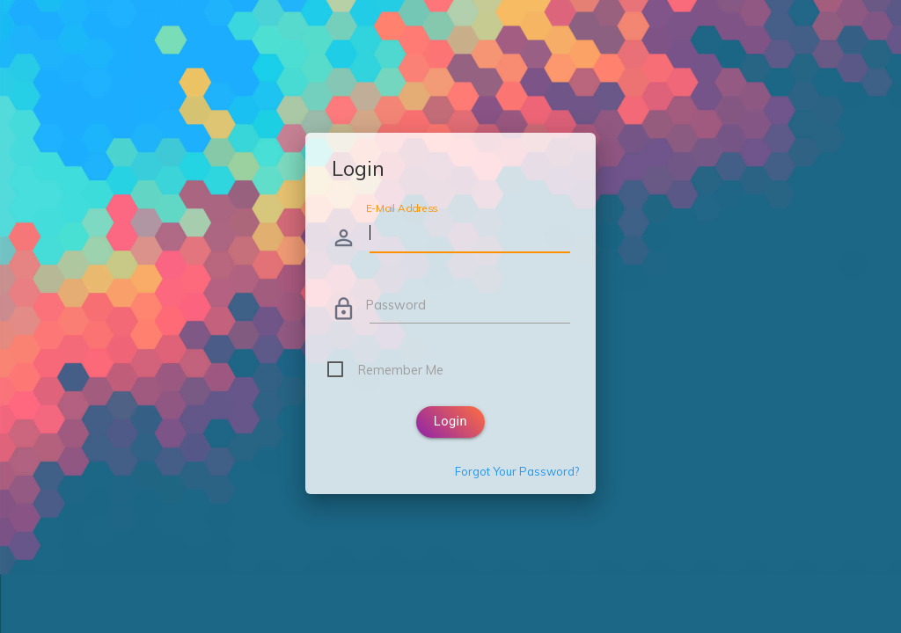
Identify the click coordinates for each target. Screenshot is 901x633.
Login (450, 421)
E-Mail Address (401, 208)
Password (396, 304)
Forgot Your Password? (517, 471)
